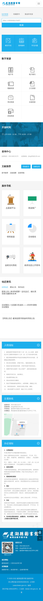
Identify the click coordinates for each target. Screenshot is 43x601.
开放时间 (6, 127)
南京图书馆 (14, 569)
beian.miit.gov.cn (31, 589)
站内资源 (5, 14)
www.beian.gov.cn (19, 585)
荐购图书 (26, 166)
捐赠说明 (36, 166)
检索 (21, 25)
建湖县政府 (5, 563)
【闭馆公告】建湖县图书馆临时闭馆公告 (18, 318)
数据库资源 (29, 14)
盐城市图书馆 (24, 569)
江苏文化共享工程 (16, 563)
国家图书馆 (5, 569)
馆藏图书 (16, 14)
